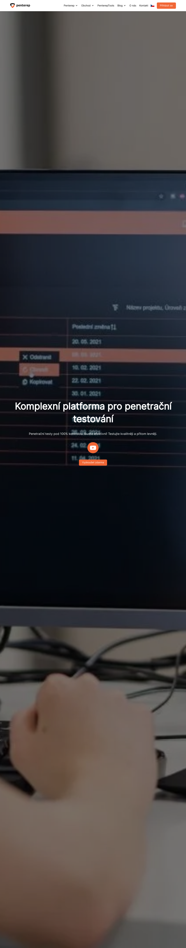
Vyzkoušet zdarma (93, 462)
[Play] (93, 447)
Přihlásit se (166, 5)
